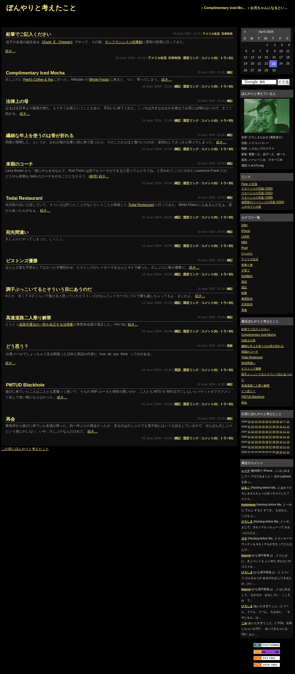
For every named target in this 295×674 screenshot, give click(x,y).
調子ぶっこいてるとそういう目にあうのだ (49, 289)
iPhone (245, 230)
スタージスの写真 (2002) (257, 193)
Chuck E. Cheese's (57, 42)
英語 (244, 281)
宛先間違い (248, 363)
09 (277, 421)
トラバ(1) (226, 58)
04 (259, 421)
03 (256, 421)
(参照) (93, 176)
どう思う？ (248, 391)
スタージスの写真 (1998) (257, 197)
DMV (244, 225)
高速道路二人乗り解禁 (255, 385)
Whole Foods (99, 80)
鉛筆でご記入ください (255, 329)
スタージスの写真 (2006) (257, 188)
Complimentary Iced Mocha (258, 334)
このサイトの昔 (251, 206)
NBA (244, 242)
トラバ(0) (226, 86)
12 (288, 421)
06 (266, 421)
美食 (244, 309)
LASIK (245, 236)
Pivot (244, 247)
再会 (244, 402)
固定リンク (191, 58)
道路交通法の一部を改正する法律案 (46, 324)
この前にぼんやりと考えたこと (25, 449)
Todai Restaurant (252, 357)
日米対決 (247, 304)
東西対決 (247, 298)
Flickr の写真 (249, 184)
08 (273, 421)
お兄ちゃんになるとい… (269, 8)
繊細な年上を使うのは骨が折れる (262, 346)
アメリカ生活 (249, 259)
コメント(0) (209, 58)
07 (270, 421)
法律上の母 (248, 340)
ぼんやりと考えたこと (41, 8)
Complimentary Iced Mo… (225, 8)
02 (252, 421)
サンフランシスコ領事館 (123, 42)
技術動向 (247, 276)
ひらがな (247, 253)
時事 (244, 293)
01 (249, 421)
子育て (245, 270)
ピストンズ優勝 (251, 368)
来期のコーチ (249, 351)
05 (263, 421)
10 (280, 421)
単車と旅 (247, 264)
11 (284, 426)
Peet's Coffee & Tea (38, 80)
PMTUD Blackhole (253, 396)
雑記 (244, 287)
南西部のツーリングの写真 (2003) (262, 202)
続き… (10, 51)
